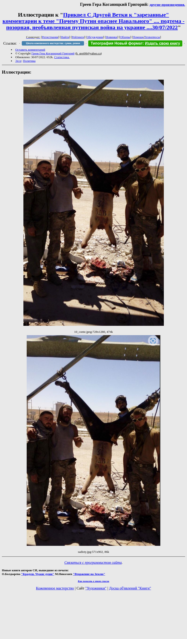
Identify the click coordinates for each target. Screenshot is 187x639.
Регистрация (50, 37)
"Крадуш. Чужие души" (37, 574)
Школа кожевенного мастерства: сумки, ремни (53, 43)
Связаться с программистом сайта (93, 562)
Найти (65, 37)
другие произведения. (167, 5)
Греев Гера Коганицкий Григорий (52, 53)
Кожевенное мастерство (55, 588)
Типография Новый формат (117, 43)
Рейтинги (78, 37)
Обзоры (125, 37)
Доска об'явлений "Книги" (130, 588)
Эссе (18, 61)
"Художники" (95, 588)
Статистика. (62, 57)
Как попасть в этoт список (93, 581)
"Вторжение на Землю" (89, 574)
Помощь (138, 37)
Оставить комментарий (30, 49)
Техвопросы (152, 37)
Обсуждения (95, 37)
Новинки (111, 37)
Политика (29, 61)
